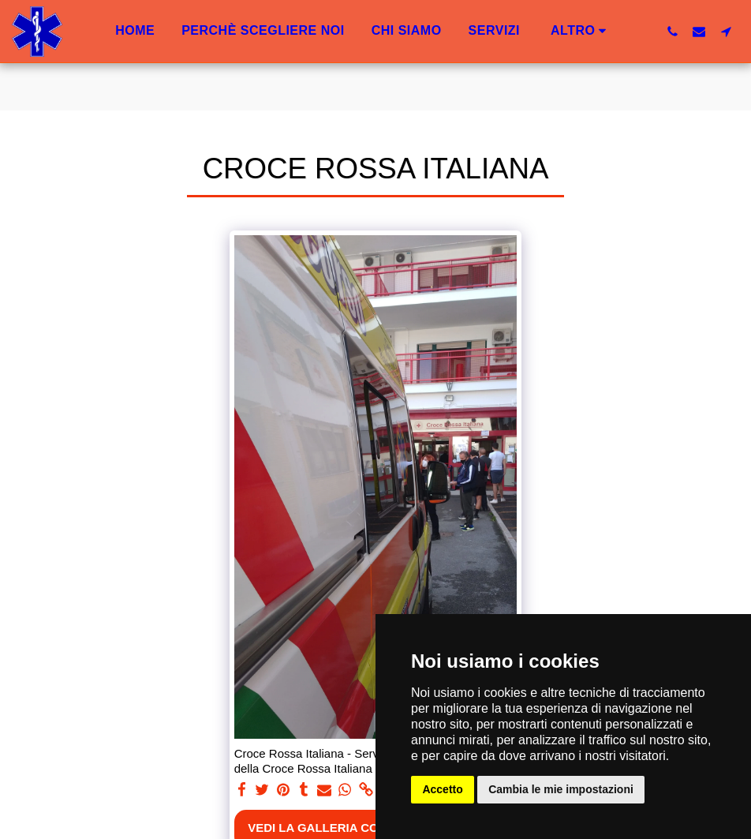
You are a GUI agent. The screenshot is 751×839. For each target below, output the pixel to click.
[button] (672, 31)
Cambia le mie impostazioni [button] (562, 789)
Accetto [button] (443, 789)
